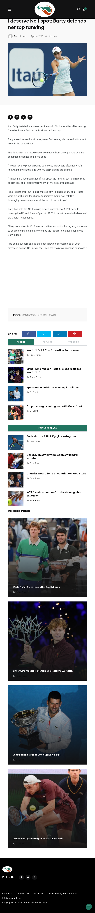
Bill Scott (34, 392)
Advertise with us (12, 898)
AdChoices (38, 893)
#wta (52, 314)
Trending (73, 342)
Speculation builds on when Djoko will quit (53, 387)
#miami (42, 314)
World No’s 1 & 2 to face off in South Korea (53, 350)
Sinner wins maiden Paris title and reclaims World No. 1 (54, 370)
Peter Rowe (35, 441)
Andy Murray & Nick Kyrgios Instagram (51, 436)
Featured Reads (47, 428)
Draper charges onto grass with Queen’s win (55, 406)
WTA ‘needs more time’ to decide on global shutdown (54, 493)
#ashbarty (28, 314)
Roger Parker (35, 355)
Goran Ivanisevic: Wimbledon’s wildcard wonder (52, 456)
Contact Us (7, 893)
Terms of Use (23, 893)
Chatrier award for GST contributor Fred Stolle (56, 473)
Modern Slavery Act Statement (62, 893)
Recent (21, 342)
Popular (48, 342)
